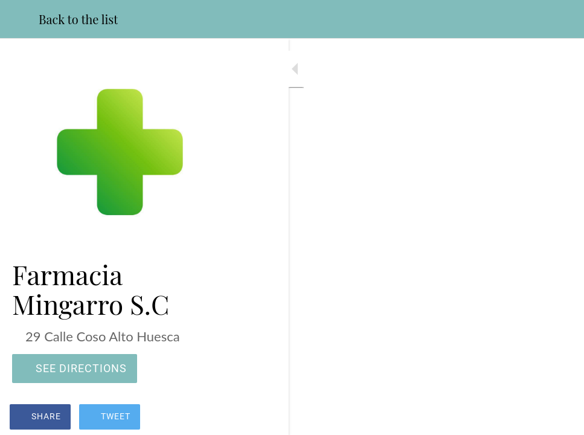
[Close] (19, 19)
